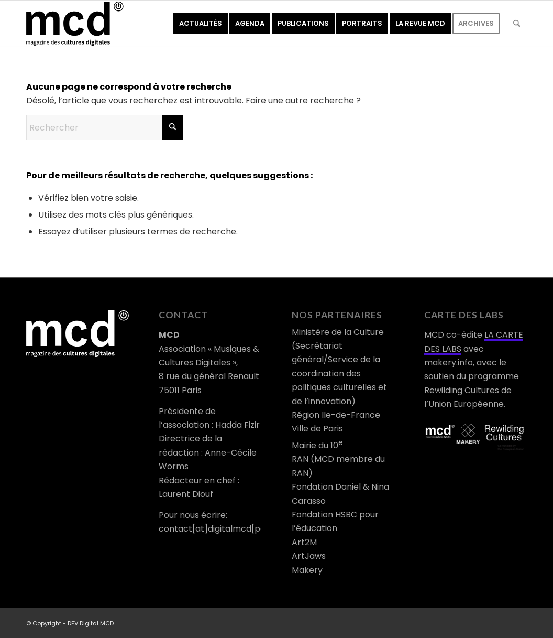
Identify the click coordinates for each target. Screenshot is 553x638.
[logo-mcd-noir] (75, 24)
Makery (307, 570)
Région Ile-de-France (336, 415)
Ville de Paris (317, 429)
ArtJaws (309, 556)
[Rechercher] (516, 24)
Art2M (304, 542)
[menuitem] (201, 24)
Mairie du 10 (317, 445)
